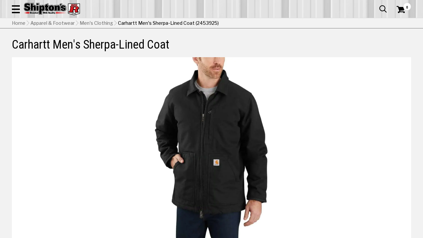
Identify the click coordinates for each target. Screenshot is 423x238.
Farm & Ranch (151, 44)
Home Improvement (238, 44)
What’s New (374, 5)
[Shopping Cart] (400, 24)
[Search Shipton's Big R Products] (192, 24)
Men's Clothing (96, 56)
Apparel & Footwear (37, 44)
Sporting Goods (369, 44)
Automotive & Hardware (98, 44)
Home (18, 56)
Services (402, 5)
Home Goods (190, 44)
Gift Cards (345, 5)
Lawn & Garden (288, 44)
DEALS (402, 44)
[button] (236, 23)
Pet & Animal (328, 44)
